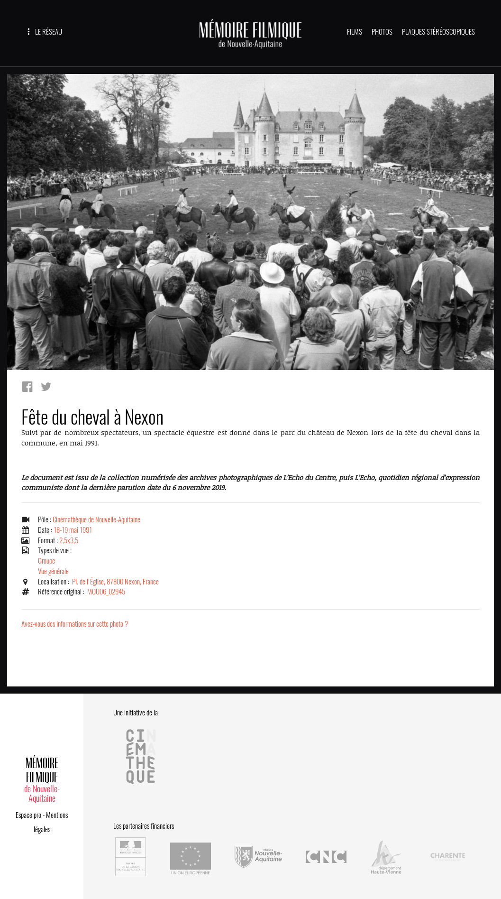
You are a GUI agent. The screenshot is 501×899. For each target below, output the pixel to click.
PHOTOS (382, 32)
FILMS (354, 32)
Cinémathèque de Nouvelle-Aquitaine (96, 519)
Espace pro (28, 815)
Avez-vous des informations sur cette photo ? (74, 624)
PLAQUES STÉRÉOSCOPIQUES (438, 32)
